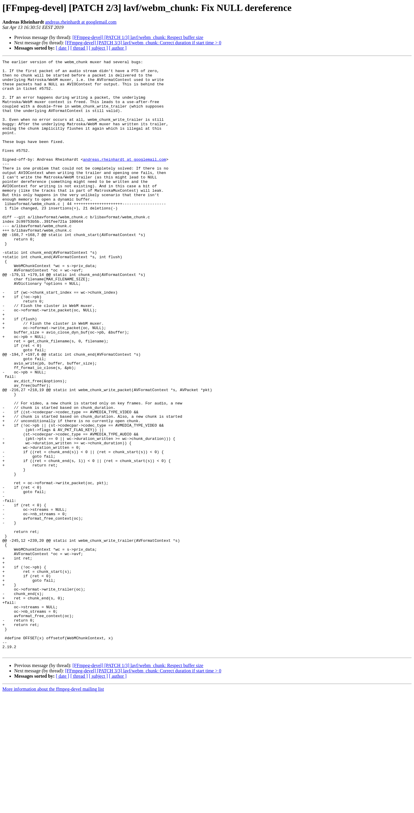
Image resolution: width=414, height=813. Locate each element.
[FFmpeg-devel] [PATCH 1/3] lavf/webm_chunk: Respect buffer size (137, 37)
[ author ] (118, 48)
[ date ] (62, 48)
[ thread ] (79, 48)
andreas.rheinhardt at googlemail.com (81, 22)
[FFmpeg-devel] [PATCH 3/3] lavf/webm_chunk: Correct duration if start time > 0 (143, 42)
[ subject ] (98, 48)
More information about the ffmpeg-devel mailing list (53, 807)
